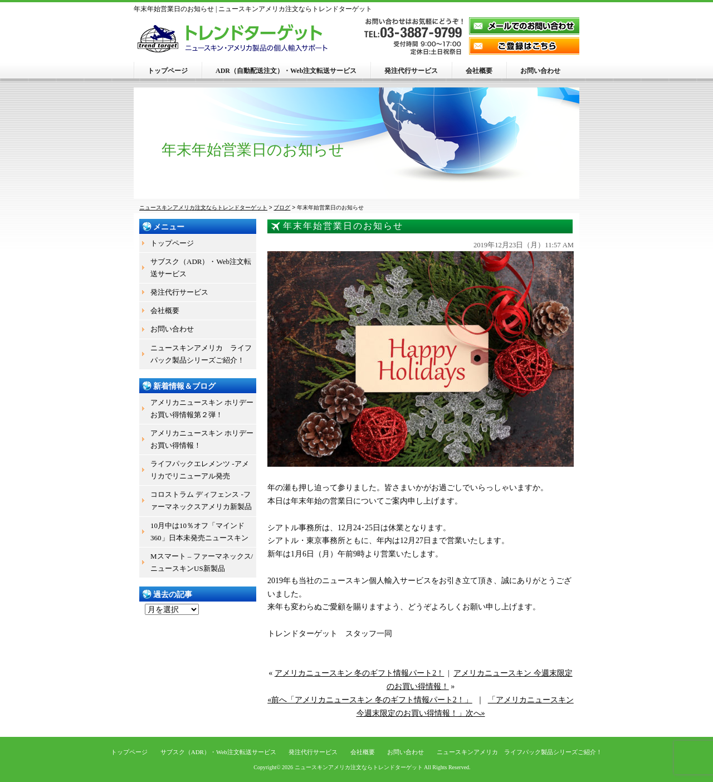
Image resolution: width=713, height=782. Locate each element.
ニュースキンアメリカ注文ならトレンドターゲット (359, 767)
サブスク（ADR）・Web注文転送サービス (200, 267)
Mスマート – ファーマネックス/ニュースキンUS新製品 (201, 562)
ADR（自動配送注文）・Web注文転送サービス (286, 71)
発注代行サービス (411, 71)
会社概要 (479, 71)
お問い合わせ (540, 71)
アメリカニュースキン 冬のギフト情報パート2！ (360, 673)
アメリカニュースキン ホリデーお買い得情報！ (201, 439)
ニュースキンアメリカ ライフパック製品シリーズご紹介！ (201, 354)
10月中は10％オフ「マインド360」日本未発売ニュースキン (199, 531)
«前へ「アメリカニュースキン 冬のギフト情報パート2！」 (369, 700)
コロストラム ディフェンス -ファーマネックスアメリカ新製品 (201, 500)
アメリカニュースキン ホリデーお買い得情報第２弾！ (201, 408)
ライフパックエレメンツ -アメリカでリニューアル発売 (199, 470)
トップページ (168, 71)
